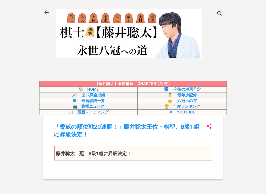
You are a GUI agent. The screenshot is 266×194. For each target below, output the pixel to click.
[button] (209, 126)
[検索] (219, 14)
